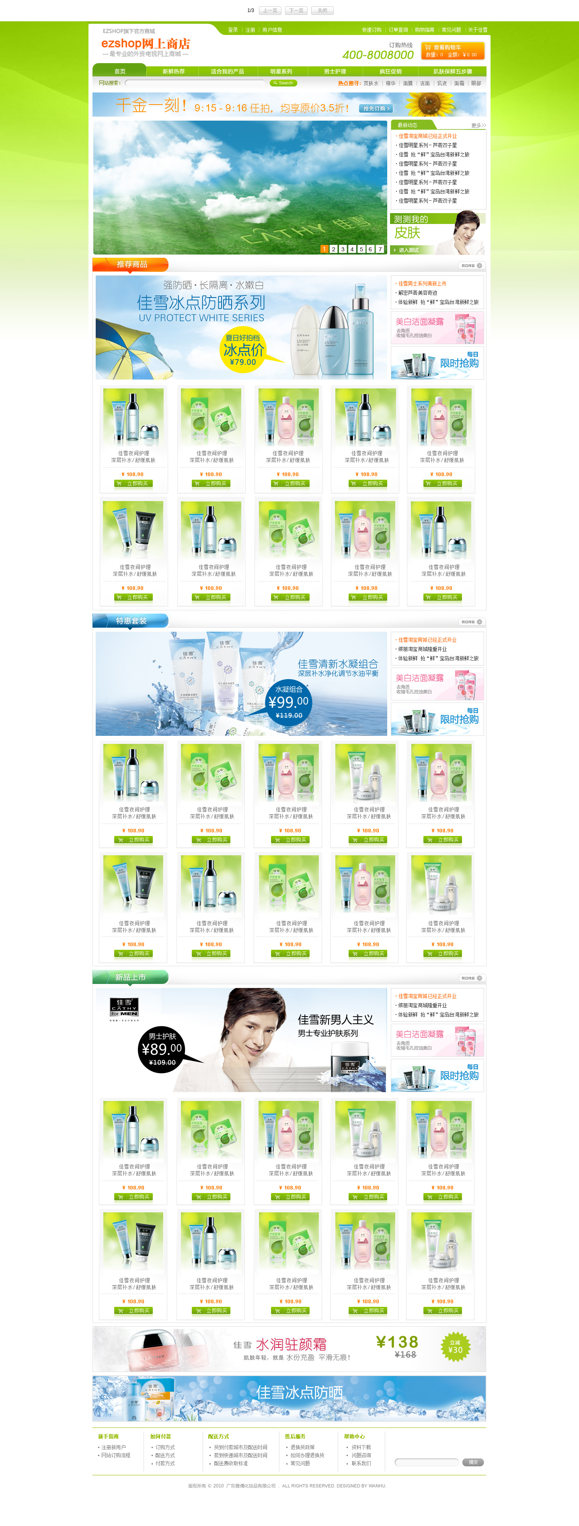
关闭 (322, 10)
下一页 (296, 10)
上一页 (270, 10)
